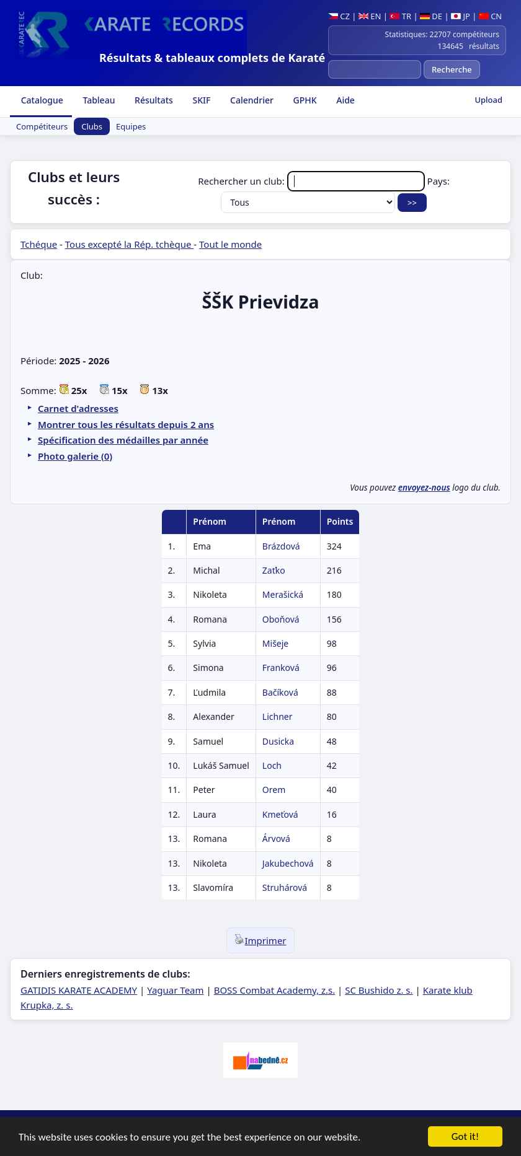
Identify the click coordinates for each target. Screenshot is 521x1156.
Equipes (131, 126)
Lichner (277, 716)
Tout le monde (230, 244)
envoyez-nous (424, 487)
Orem (273, 789)
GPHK (304, 100)
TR (400, 16)
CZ (339, 16)
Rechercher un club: (312, 181)
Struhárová (284, 887)
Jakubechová (288, 863)
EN (369, 16)
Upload (488, 99)
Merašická (282, 594)
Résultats (152, 100)
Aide (344, 100)
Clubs (91, 126)
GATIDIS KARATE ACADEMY (78, 990)
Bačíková (280, 692)
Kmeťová (280, 814)
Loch (272, 765)
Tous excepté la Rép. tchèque (129, 244)
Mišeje (275, 643)
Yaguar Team (175, 990)
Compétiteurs (42, 126)
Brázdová (281, 546)
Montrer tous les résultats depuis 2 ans (126, 424)
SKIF (200, 100)
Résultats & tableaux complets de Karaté (212, 57)
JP (460, 16)
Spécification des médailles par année (123, 440)
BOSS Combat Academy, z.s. (275, 990)
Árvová (276, 838)
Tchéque (38, 244)
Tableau (98, 100)
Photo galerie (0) (75, 456)
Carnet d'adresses (78, 408)
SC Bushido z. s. (378, 990)
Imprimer (260, 940)
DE (431, 16)
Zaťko (273, 570)
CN (490, 16)
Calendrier (250, 100)
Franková (281, 667)
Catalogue (41, 100)
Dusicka (278, 741)
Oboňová (281, 619)
